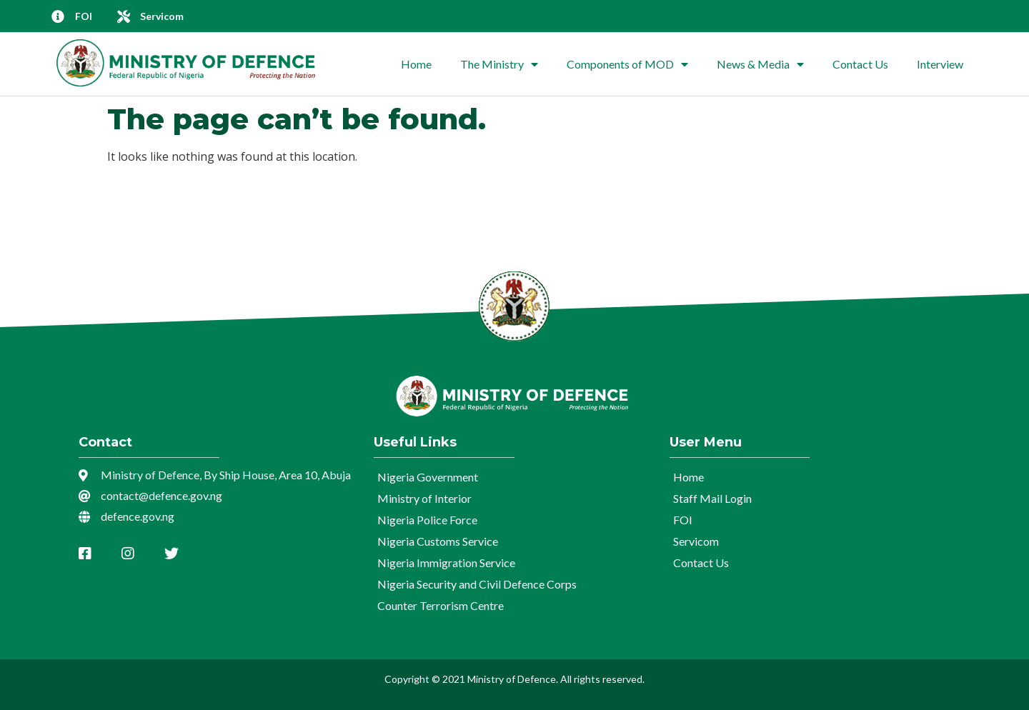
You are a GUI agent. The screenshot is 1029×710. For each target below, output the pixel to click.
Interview (940, 64)
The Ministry (499, 64)
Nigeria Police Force (427, 519)
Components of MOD (627, 64)
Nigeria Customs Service (437, 541)
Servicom (696, 541)
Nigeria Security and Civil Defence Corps (477, 584)
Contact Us (860, 64)
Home (416, 64)
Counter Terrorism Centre (440, 605)
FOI (682, 519)
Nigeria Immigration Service (446, 562)
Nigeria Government (427, 477)
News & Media (760, 64)
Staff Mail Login (712, 498)
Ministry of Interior (424, 498)
